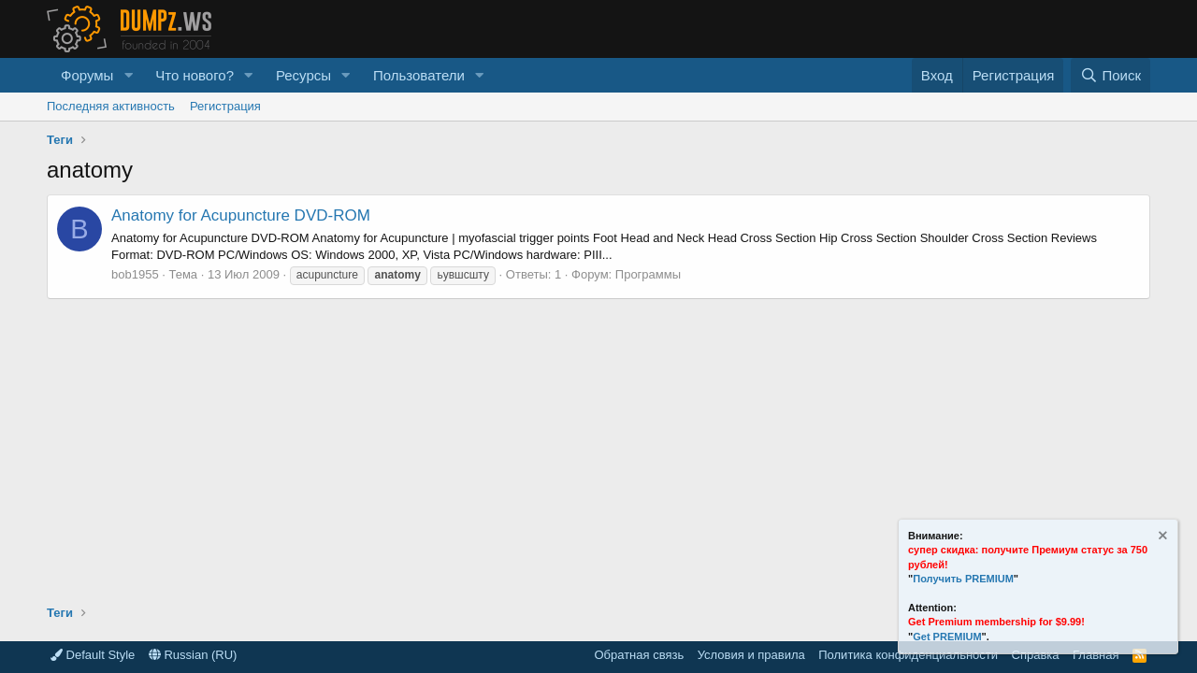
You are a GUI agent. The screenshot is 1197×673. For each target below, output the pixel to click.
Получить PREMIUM (963, 578)
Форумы (87, 75)
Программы (648, 274)
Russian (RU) (193, 655)
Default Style (92, 655)
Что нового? (194, 75)
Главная (1095, 655)
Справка (1036, 655)
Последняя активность (111, 106)
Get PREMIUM (947, 636)
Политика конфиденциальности (908, 655)
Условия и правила (751, 655)
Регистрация (225, 106)
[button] (128, 75)
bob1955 (135, 274)
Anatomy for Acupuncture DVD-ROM (240, 215)
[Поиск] (1110, 75)
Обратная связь (639, 655)
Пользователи (419, 75)
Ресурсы (303, 75)
